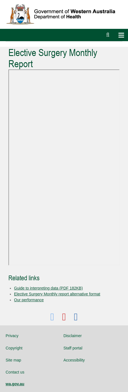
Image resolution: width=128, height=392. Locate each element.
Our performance (29, 300)
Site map (13, 360)
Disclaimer (72, 335)
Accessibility (74, 360)
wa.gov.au (15, 384)
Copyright (14, 348)
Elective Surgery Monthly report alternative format (57, 294)
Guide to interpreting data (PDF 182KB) (48, 288)
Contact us (15, 372)
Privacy (12, 335)
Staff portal (72, 348)
